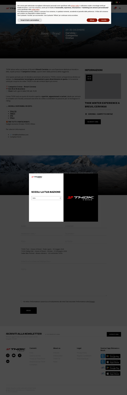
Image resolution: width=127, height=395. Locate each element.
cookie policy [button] (35, 379)
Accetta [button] (103, 389)
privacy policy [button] (75, 375)
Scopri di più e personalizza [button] (30, 389)
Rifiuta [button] (92, 389)
